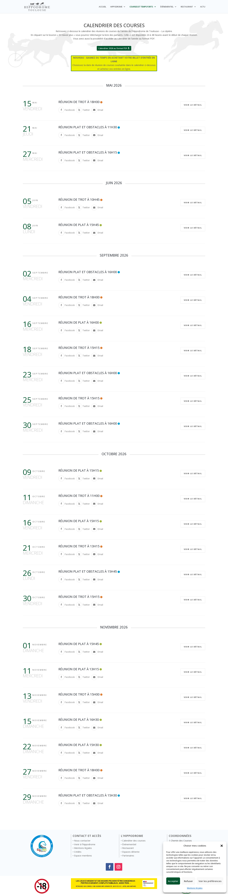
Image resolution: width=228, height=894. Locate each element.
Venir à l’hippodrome (84, 844)
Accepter (173, 881)
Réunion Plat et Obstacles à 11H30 (87, 127)
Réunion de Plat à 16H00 (78, 322)
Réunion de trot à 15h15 (78, 348)
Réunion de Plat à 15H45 (78, 225)
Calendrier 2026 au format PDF (112, 48)
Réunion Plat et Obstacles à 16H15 (87, 152)
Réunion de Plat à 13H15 (78, 669)
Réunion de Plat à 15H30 (78, 745)
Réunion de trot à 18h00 (78, 102)
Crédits (77, 851)
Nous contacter (82, 840)
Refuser (188, 881)
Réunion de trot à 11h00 (78, 496)
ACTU (202, 7)
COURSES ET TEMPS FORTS (141, 7)
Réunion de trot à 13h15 (78, 546)
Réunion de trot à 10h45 (78, 199)
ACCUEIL (102, 7)
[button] (221, 845)
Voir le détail (193, 105)
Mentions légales (195, 888)
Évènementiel (129, 844)
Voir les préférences (210, 881)
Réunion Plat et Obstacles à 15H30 (87, 795)
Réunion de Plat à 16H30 (78, 719)
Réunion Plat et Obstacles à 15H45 (87, 571)
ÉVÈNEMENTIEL (166, 7)
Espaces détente (130, 851)
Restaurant (128, 848)
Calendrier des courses (134, 840)
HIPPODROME (116, 7)
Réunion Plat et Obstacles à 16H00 (87, 272)
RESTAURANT (187, 7)
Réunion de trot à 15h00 (78, 694)
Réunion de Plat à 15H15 (78, 470)
